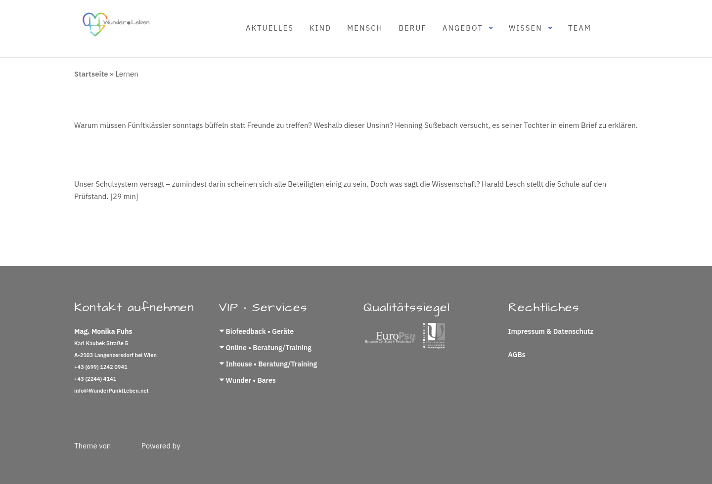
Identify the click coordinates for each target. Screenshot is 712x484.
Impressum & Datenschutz (551, 331)
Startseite (91, 74)
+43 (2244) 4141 (95, 378)
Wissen (525, 28)
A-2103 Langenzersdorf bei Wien (115, 355)
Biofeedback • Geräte (260, 331)
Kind (320, 28)
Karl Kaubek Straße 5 (101, 343)
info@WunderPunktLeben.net (111, 390)
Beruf (413, 28)
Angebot (463, 28)
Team (579, 28)
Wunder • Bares (251, 380)
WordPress (93, 458)
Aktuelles (270, 28)
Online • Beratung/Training (269, 347)
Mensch (365, 28)
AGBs (517, 354)
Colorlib (126, 445)
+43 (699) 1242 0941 (101, 366)
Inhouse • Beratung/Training (271, 364)
